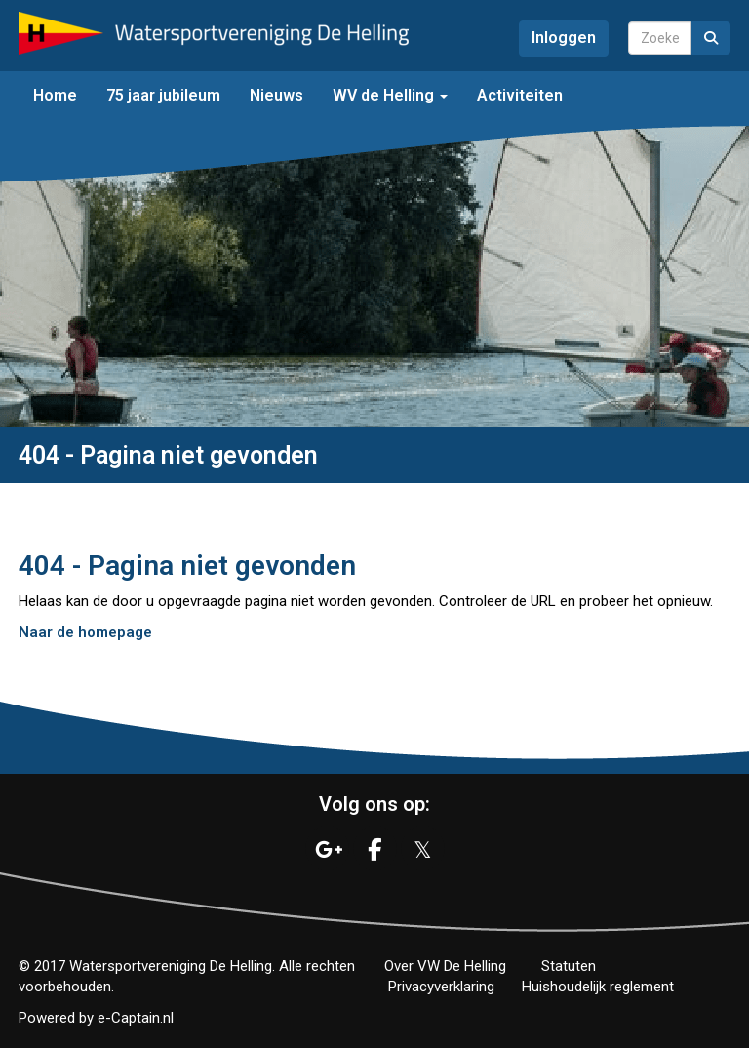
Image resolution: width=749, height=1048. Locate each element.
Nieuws (276, 95)
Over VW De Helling (445, 966)
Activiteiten (520, 95)
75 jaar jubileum (163, 95)
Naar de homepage (85, 632)
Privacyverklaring (441, 986)
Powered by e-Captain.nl (96, 1018)
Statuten (568, 966)
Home (55, 95)
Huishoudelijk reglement (598, 986)
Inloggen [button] (564, 37)
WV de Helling (390, 95)
